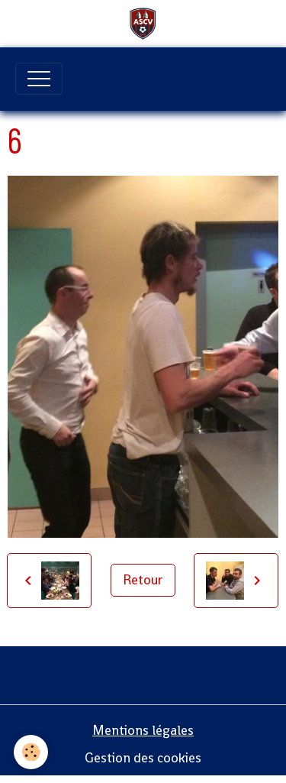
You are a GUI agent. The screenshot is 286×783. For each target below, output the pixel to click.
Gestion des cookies (143, 757)
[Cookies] (31, 752)
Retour (143, 579)
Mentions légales (143, 730)
